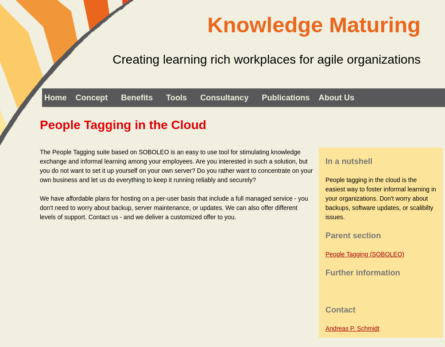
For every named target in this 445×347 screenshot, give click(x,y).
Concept (92, 97)
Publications (286, 97)
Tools (176, 97)
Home (55, 97)
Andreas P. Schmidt (352, 328)
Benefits (137, 97)
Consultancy (224, 97)
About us (337, 97)
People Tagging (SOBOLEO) (364, 254)
